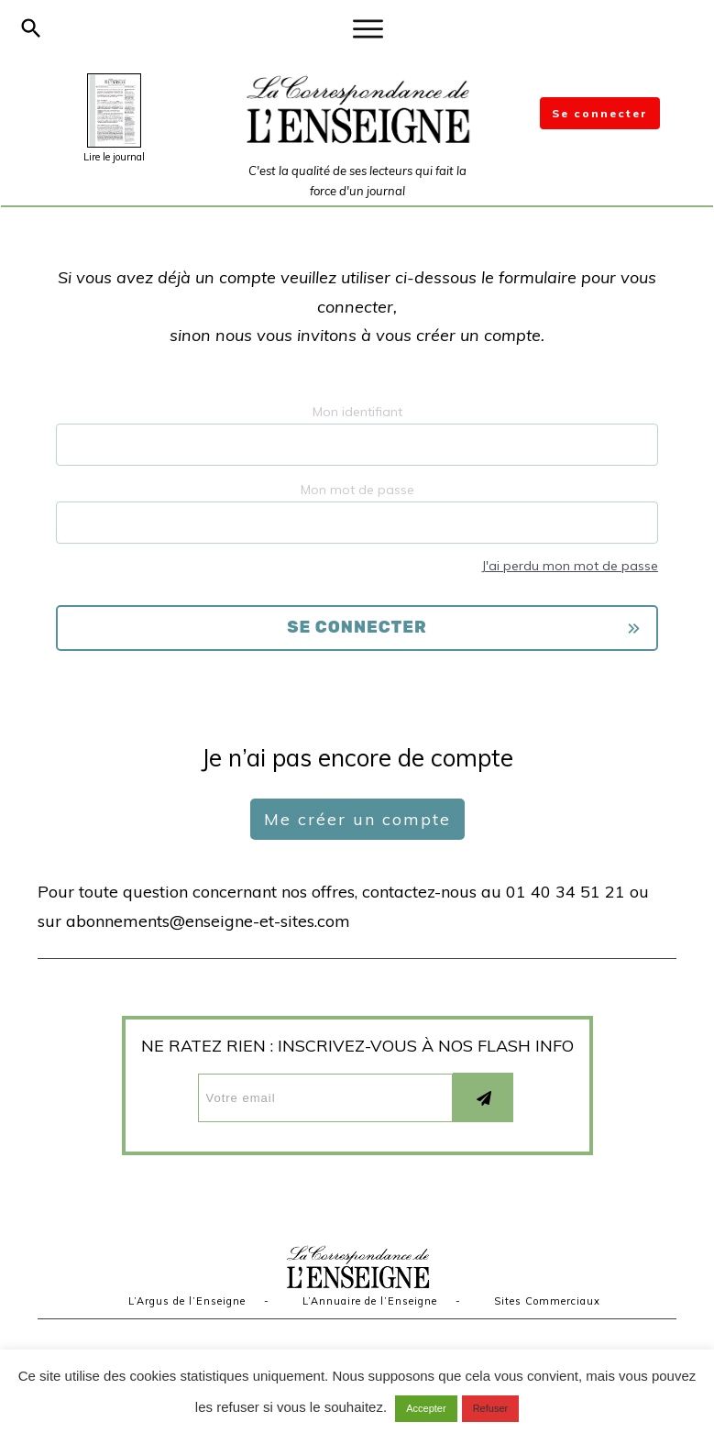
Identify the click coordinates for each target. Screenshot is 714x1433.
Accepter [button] (425, 1408)
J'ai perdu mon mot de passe (569, 565)
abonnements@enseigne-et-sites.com (208, 920)
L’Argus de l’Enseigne (187, 1301)
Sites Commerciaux (547, 1301)
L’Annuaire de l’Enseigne (369, 1301)
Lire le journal (114, 156)
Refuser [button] (491, 1408)
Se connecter (600, 113)
